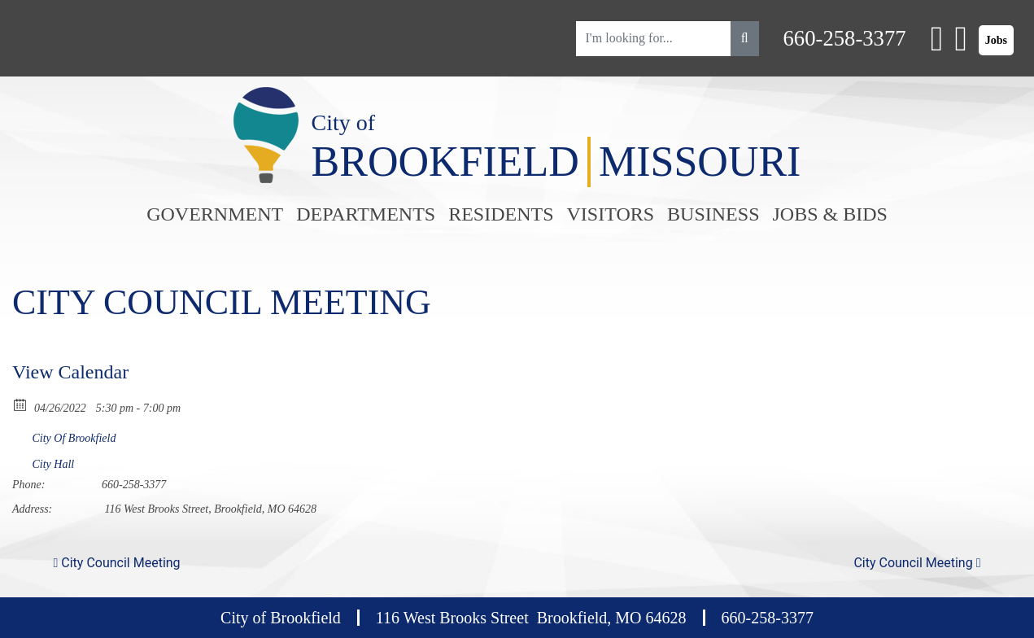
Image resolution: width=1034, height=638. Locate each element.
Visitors (611, 214)
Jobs (996, 40)
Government (214, 214)
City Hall (54, 464)
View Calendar (70, 371)
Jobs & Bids (829, 214)
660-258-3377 (844, 38)
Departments (365, 214)
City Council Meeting (117, 562)
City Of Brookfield (74, 438)
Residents (500, 214)
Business (713, 214)
